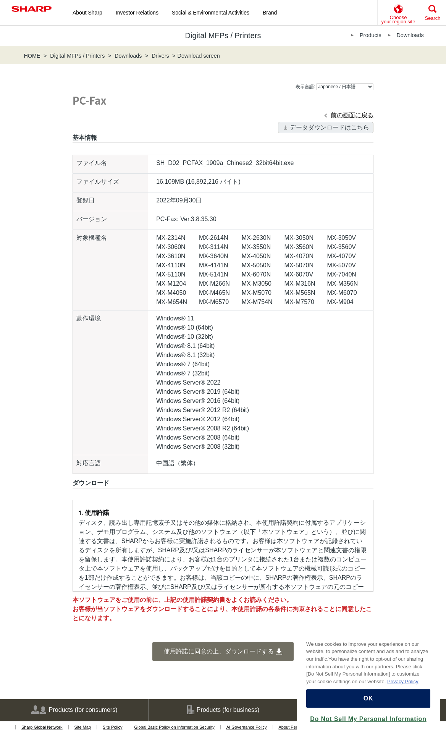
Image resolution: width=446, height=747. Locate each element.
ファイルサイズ (97, 181)
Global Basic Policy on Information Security (174, 727)
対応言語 (88, 463)
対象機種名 (91, 237)
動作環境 (88, 318)
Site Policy (112, 727)
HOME (32, 56)
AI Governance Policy (246, 727)
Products (370, 35)
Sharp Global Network (42, 727)
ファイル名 (91, 163)
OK (368, 698)
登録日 (85, 200)
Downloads (409, 35)
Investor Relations (137, 13)
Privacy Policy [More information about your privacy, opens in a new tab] (403, 681)
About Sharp (87, 13)
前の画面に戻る (352, 115)
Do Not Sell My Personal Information (368, 719)
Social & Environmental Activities (210, 13)
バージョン (91, 219)
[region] (368, 681)
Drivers (160, 56)
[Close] (430, 632)
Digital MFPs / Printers (77, 56)
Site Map (82, 727)
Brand (270, 13)
